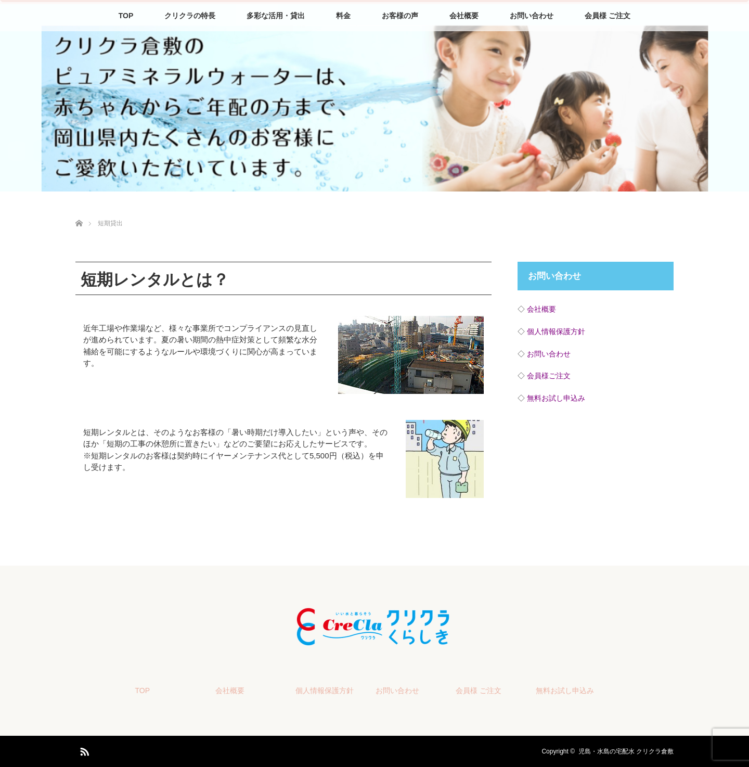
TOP (126, 15)
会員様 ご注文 (607, 15)
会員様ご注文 (549, 376)
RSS (83, 750)
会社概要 (464, 15)
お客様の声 (400, 15)
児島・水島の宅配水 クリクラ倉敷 (626, 751)
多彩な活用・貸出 (276, 15)
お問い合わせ (531, 15)
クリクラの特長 (189, 15)
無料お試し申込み (556, 398)
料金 (343, 15)
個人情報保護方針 (556, 331)
